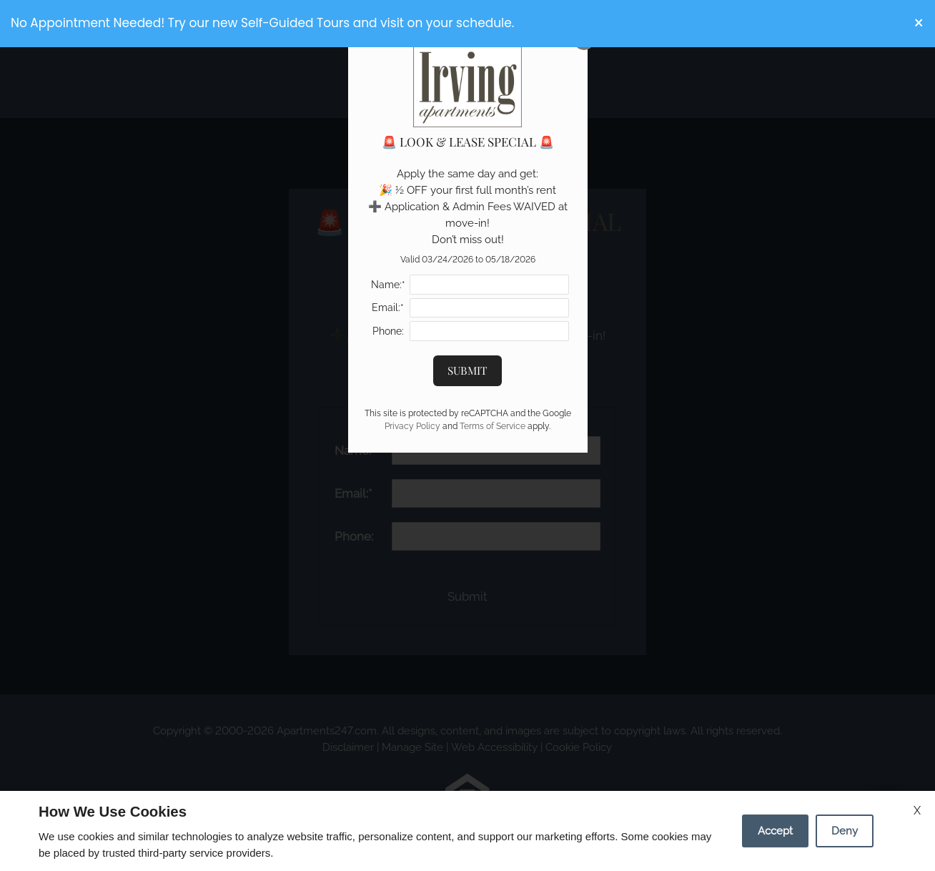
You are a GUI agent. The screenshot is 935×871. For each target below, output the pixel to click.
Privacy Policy (412, 426)
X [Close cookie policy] (917, 810)
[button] (919, 23)
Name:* (388, 284)
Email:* (388, 307)
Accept (775, 831)
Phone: (388, 331)
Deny (844, 831)
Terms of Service (492, 426)
